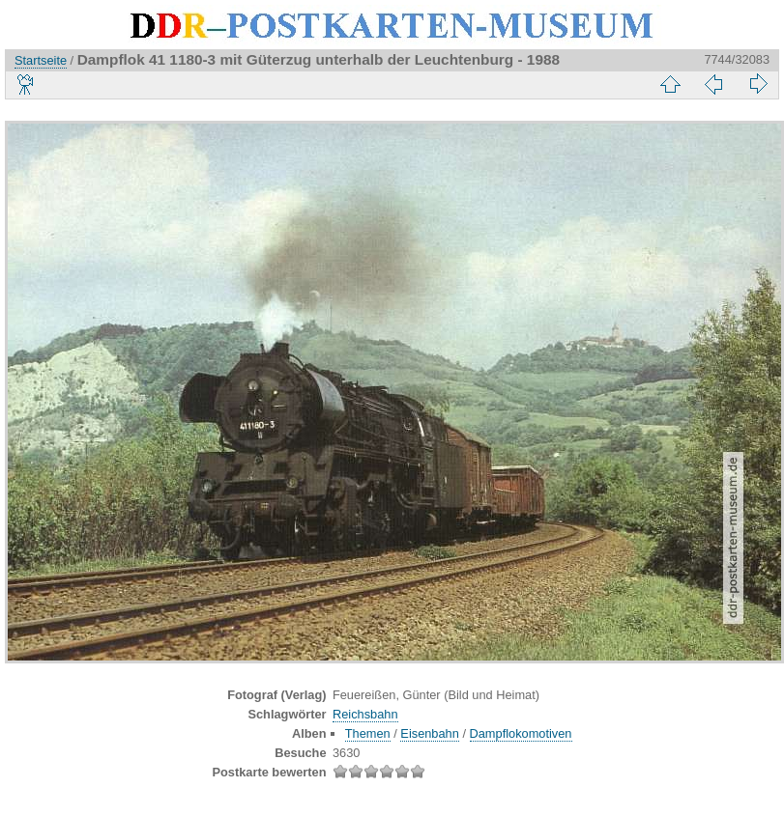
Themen (368, 733)
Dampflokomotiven (521, 733)
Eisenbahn (429, 733)
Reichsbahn (365, 714)
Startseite (41, 60)
